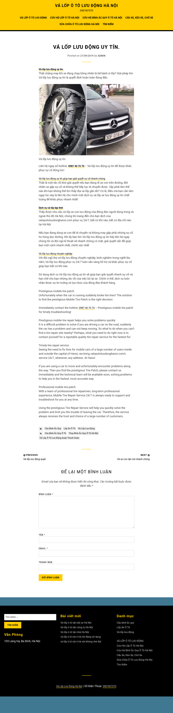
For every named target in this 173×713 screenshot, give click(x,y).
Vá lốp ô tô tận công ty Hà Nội (78, 643)
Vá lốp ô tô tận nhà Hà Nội (76, 648)
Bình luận (46, 496)
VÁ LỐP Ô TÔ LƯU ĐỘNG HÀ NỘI (86, 5)
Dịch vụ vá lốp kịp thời (52, 207)
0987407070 (111, 702)
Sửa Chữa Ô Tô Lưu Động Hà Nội (79, 24)
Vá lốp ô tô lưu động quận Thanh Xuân (62, 439)
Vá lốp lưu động (91, 428)
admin (102, 55)
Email (43, 560)
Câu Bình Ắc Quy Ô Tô (57, 433)
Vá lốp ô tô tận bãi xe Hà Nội (77, 639)
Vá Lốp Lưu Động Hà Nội (68, 702)
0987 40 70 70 (77, 166)
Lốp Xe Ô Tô (72, 428)
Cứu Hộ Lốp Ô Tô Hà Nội (64, 17)
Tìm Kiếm (108, 24)
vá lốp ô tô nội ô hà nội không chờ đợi (83, 658)
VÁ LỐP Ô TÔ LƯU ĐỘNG (33, 17)
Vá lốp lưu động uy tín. (53, 69)
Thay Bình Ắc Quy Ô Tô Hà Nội (88, 433)
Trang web (45, 576)
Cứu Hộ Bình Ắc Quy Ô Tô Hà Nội (102, 17)
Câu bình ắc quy (54, 428)
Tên (42, 545)
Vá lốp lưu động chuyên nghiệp (58, 253)
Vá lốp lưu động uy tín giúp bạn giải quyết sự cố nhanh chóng (76, 178)
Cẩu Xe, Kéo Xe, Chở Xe (139, 17)
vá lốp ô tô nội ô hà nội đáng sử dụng (83, 653)
